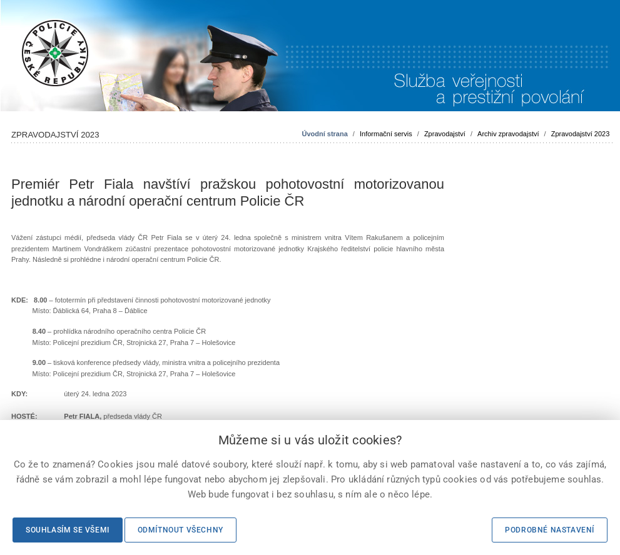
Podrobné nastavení (549, 530)
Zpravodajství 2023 (580, 134)
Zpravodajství (444, 134)
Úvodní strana (324, 134)
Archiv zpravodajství (508, 134)
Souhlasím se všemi (67, 530)
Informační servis (386, 134)
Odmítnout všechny (180, 530)
